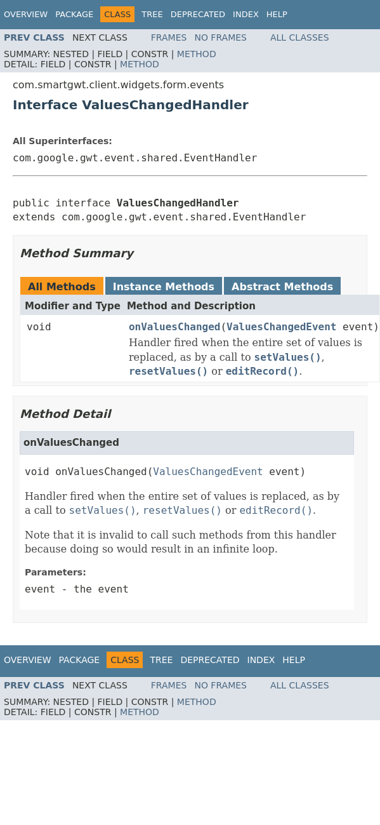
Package (74, 14)
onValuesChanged (175, 327)
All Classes (299, 37)
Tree (151, 14)
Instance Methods (163, 287)
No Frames (220, 37)
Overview (26, 14)
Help (276, 14)
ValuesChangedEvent (281, 327)
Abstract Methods (282, 287)
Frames (169, 37)
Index (246, 14)
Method (196, 54)
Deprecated (198, 14)
